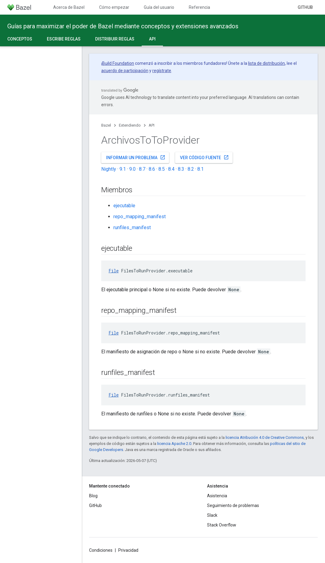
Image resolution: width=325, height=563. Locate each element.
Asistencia (217, 495)
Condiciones (100, 550)
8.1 (200, 169)
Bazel (106, 125)
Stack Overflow (221, 525)
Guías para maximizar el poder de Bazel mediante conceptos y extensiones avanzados (122, 26)
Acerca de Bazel (69, 7)
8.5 (161, 169)
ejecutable (124, 205)
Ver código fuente (204, 157)
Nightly (108, 169)
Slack (212, 515)
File (114, 271)
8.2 (191, 169)
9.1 (122, 169)
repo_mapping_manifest (139, 216)
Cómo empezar (114, 7)
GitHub (305, 7)
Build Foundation (118, 63)
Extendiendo (130, 125)
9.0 (132, 169)
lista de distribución (266, 63)
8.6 (152, 169)
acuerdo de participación (124, 70)
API (151, 125)
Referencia (199, 7)
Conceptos (19, 39)
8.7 (142, 169)
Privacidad (128, 550)
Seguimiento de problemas (233, 505)
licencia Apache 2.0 (174, 443)
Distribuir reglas (114, 39)
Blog (93, 495)
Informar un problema (135, 157)
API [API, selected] (152, 39)
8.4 (171, 169)
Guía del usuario (159, 7)
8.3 (181, 169)
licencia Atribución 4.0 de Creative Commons (265, 437)
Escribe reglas (64, 39)
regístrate (161, 70)
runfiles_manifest (132, 227)
